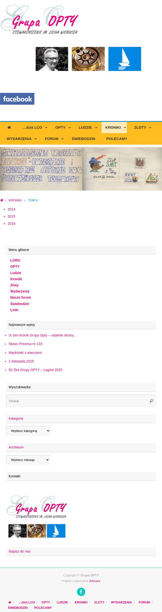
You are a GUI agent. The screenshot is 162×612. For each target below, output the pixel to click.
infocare (94, 581)
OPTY (15, 266)
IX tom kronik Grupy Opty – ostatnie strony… (43, 335)
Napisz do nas (19, 551)
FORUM (144, 602)
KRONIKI (15, 200)
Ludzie (15, 273)
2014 (11, 209)
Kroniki (16, 279)
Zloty (14, 285)
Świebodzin (19, 304)
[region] (81, 169)
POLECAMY (43, 608)
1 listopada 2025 (21, 361)
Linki (14, 310)
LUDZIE (62, 602)
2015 (11, 216)
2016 (11, 223)
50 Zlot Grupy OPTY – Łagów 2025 (35, 370)
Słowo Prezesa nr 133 (25, 344)
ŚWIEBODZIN (18, 608)
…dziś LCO (26, 602)
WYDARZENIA (121, 602)
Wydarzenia (19, 291)
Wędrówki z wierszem (25, 353)
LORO (15, 260)
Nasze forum (20, 297)
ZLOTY (99, 602)
